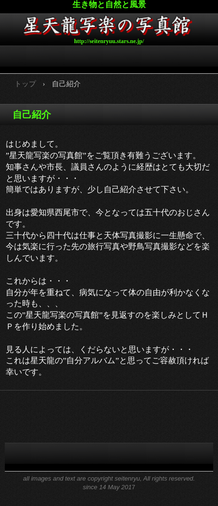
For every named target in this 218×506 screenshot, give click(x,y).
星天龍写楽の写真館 (109, 24)
